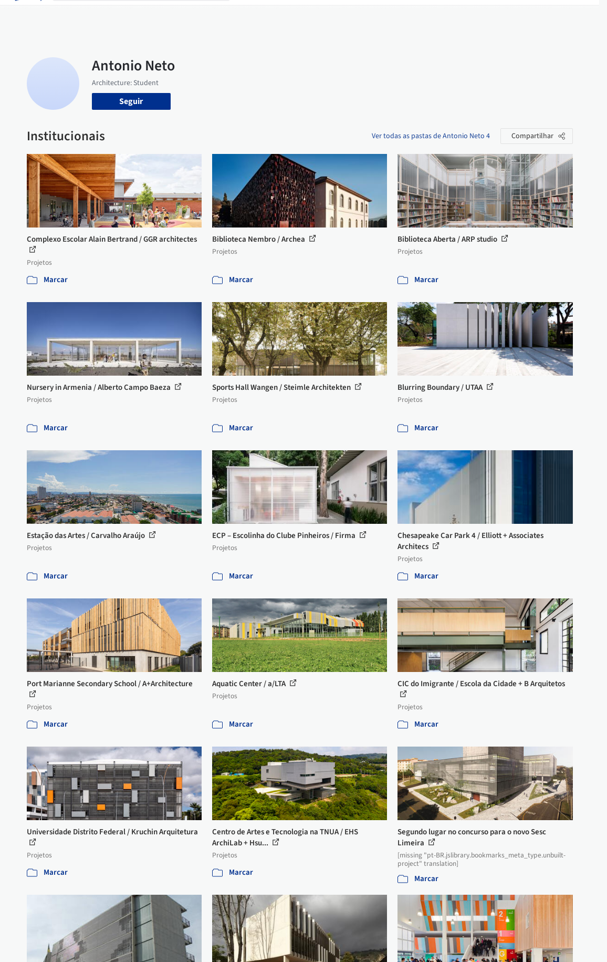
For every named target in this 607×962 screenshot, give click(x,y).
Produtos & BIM (340, 14)
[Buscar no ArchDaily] (150, 14)
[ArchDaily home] (27, 14)
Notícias (389, 14)
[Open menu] (580, 14)
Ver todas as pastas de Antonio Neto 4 (431, 136)
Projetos (253, 14)
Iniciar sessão (477, 14)
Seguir (131, 101)
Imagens (290, 14)
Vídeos (422, 14)
